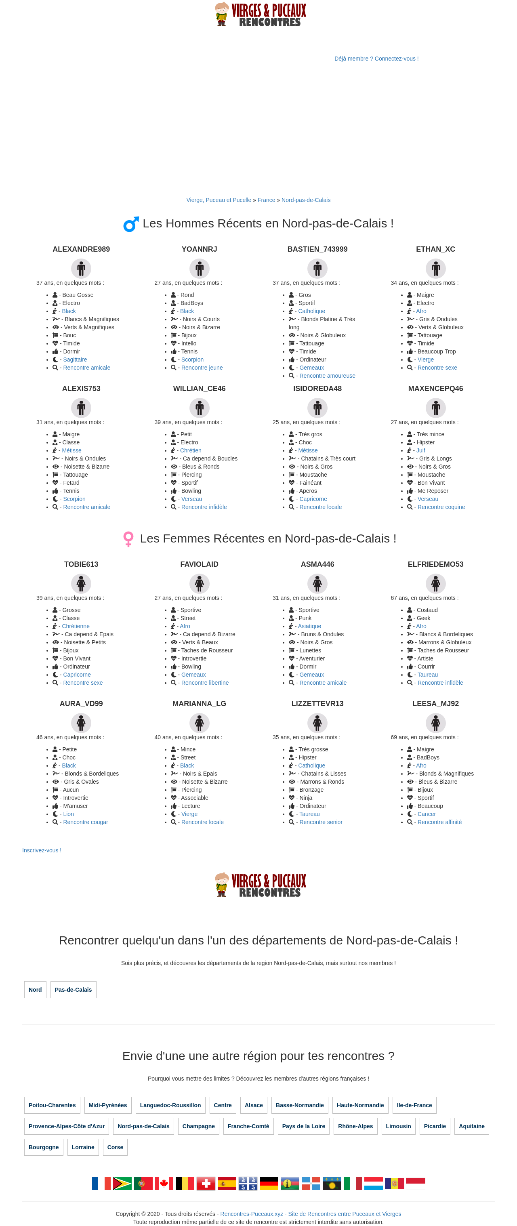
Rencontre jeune (202, 367)
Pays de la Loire (304, 1126)
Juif (420, 450)
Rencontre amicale (86, 367)
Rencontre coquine (441, 507)
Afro (421, 311)
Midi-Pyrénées (108, 1105)
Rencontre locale (320, 507)
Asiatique (310, 626)
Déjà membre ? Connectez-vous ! (376, 58)
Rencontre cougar (85, 822)
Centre (223, 1105)
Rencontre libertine (205, 682)
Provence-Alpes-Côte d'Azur (67, 1126)
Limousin (398, 1126)
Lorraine (83, 1147)
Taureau (428, 674)
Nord (35, 989)
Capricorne (313, 499)
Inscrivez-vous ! (41, 850)
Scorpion (192, 359)
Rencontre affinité (440, 822)
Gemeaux (311, 367)
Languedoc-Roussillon (170, 1105)
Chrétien (191, 450)
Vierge (426, 359)
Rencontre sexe (437, 367)
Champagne (199, 1126)
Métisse (71, 450)
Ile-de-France (414, 1105)
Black (69, 311)
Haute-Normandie (360, 1105)
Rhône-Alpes (355, 1126)
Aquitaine (472, 1126)
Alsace (254, 1105)
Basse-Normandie (300, 1105)
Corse (115, 1147)
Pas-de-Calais (73, 989)
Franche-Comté (248, 1126)
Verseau (191, 499)
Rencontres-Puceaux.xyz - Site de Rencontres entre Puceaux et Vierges (311, 1214)
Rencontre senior (321, 822)
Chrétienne (76, 626)
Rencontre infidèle (204, 507)
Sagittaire (75, 359)
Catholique (311, 311)
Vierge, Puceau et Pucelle (219, 200)
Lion (68, 814)
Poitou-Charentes (52, 1105)
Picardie (435, 1126)
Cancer (427, 814)
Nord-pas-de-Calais (306, 200)
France (266, 200)
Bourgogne (44, 1147)
